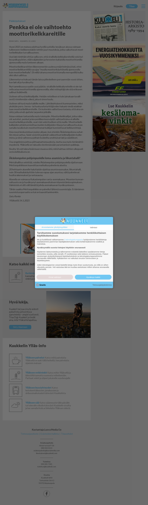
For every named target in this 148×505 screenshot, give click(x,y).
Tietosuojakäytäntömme (102, 285)
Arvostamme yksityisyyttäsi (54, 227)
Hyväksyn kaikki (93, 277)
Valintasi (93, 227)
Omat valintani (55, 277)
